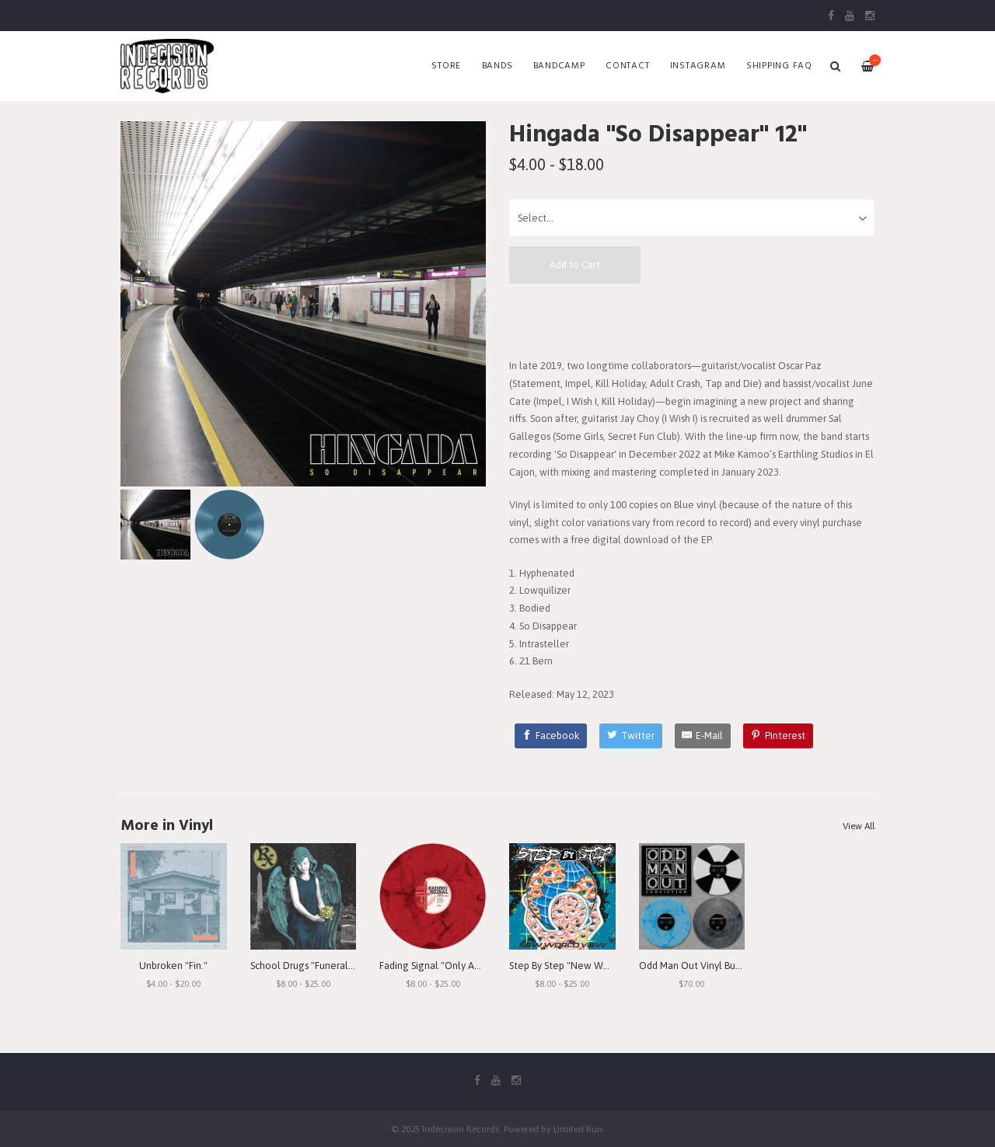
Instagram (698, 66)
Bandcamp (559, 66)
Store (446, 66)
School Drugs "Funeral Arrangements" (334, 965)
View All (859, 826)
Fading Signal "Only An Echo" (443, 965)
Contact (627, 66)
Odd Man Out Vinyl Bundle (697, 965)
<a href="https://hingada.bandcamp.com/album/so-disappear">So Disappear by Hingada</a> (692, 320)
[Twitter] (630, 735)
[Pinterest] (778, 735)
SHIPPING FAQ (779, 66)
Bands (497, 66)
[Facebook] (551, 735)
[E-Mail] (703, 735)
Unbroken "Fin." (173, 965)
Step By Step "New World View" (579, 965)
